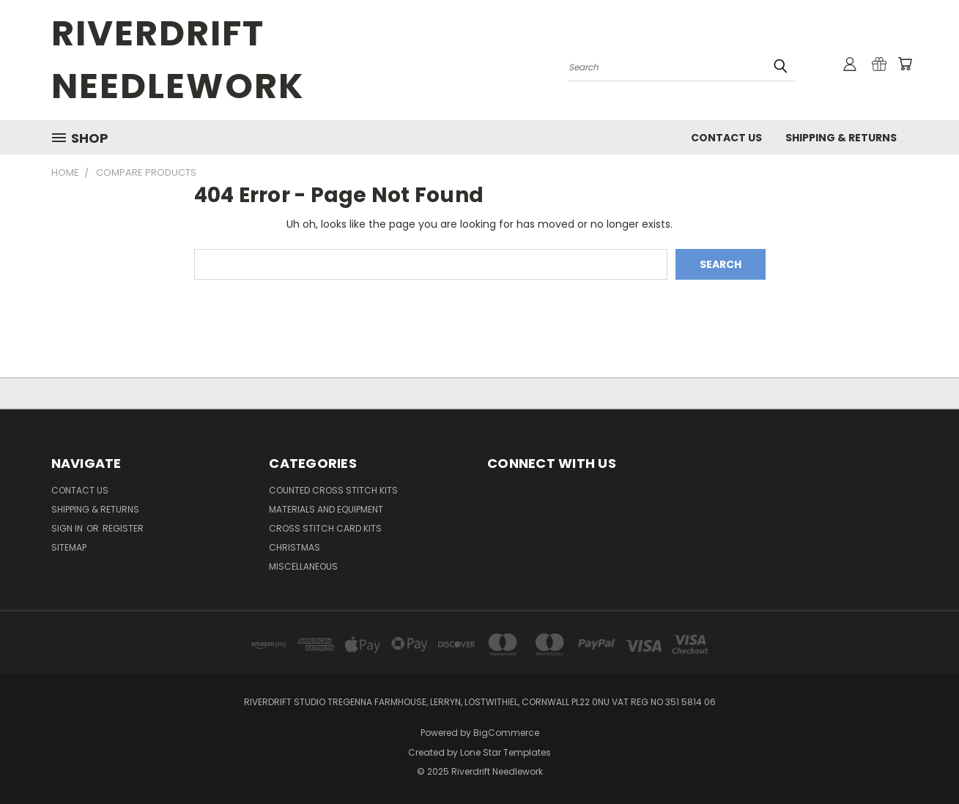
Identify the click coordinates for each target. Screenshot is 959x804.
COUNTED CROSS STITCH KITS (333, 490)
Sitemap (68, 547)
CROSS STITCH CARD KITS (325, 528)
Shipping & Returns (841, 137)
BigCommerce (506, 732)
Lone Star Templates (505, 752)
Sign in (68, 528)
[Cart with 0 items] (904, 63)
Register (123, 528)
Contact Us (726, 137)
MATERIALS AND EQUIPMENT (326, 509)
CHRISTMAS (294, 547)
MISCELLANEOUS (303, 566)
